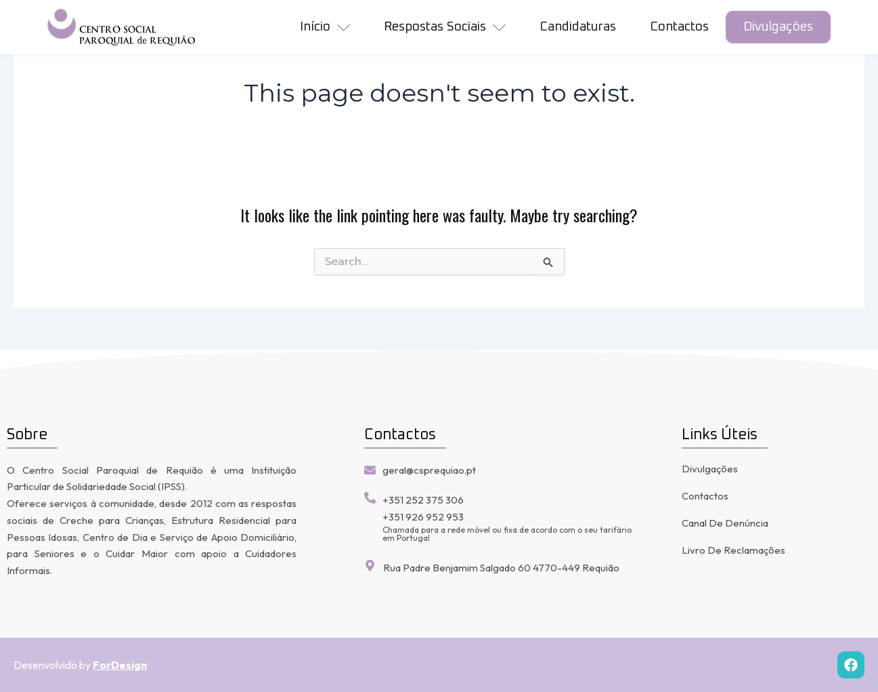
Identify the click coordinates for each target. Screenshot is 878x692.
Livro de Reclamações (733, 550)
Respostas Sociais (445, 27)
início (325, 27)
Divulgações (778, 26)
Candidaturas (578, 26)
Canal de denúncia (725, 522)
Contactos (679, 26)
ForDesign (120, 665)
